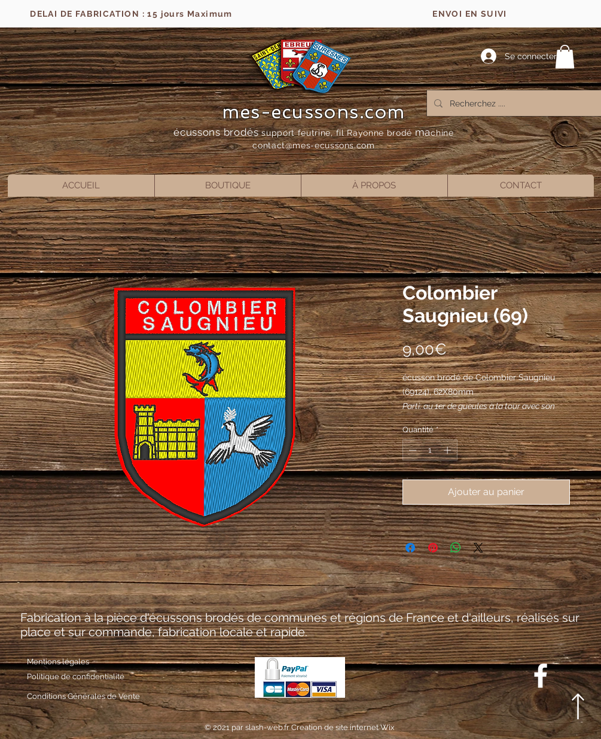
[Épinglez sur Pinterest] (433, 547)
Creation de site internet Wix (343, 727)
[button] (565, 56)
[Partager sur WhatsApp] (456, 547)
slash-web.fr (268, 727)
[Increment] (448, 450)
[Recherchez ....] (516, 103)
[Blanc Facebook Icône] (540, 675)
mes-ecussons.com (313, 112)
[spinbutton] (429, 450)
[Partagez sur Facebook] (410, 547)
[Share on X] (478, 547)
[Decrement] (411, 450)
